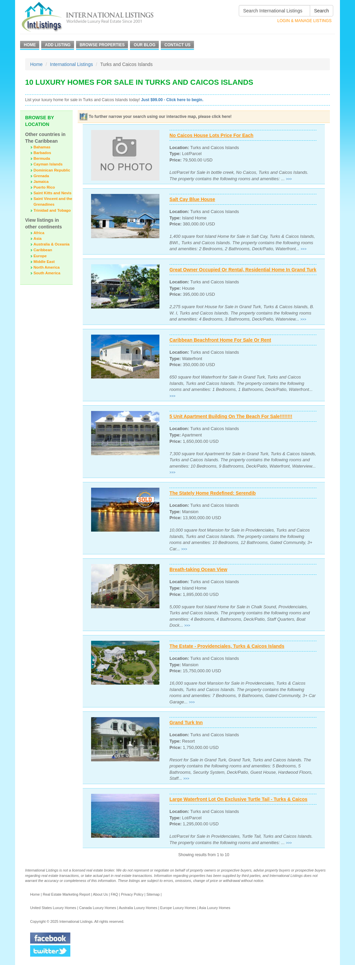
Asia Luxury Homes (214, 908)
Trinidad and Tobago (52, 210)
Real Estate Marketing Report (66, 894)
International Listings (71, 64)
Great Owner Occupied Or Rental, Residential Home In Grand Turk (242, 269)
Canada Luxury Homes (97, 908)
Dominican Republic (51, 170)
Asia (37, 238)
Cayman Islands (48, 164)
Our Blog (144, 45)
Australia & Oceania (51, 244)
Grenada (41, 176)
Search (321, 10)
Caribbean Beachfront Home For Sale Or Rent (220, 340)
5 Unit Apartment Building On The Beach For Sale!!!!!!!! (230, 416)
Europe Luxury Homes (178, 908)
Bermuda (41, 158)
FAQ (114, 894)
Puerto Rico (44, 187)
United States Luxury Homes (53, 908)
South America (46, 273)
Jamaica (41, 182)
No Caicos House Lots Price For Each (211, 135)
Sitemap (153, 894)
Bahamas (42, 147)
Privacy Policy (132, 894)
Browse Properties (102, 45)
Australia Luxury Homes (138, 908)
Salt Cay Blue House (192, 199)
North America (46, 267)
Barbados (42, 153)
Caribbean (42, 250)
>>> (289, 179)
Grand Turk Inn (186, 722)
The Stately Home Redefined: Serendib (212, 493)
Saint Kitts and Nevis (52, 193)
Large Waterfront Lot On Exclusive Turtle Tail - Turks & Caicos (238, 799)
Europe (40, 256)
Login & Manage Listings (304, 20)
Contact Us (177, 45)
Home (30, 45)
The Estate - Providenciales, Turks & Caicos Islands (226, 646)
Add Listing (58, 45)
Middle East (44, 262)
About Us (100, 894)
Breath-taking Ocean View (198, 569)
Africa (38, 233)
